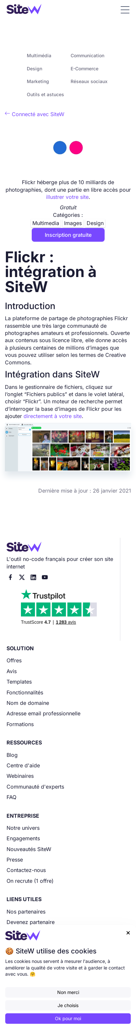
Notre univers (23, 828)
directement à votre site (53, 416)
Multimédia (39, 55)
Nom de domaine (28, 703)
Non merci (68, 992)
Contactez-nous (26, 870)
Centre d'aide (23, 765)
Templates (19, 681)
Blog (12, 755)
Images (73, 223)
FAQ (11, 797)
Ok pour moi (68, 1018)
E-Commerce (84, 68)
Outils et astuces (45, 94)
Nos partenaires (26, 911)
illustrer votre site (67, 197)
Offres (14, 660)
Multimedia (45, 223)
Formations (20, 724)
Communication (87, 55)
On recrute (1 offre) (30, 881)
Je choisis (68, 1005)
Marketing (38, 81)
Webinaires (20, 776)
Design (34, 68)
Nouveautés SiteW (29, 849)
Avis (12, 671)
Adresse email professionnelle (43, 713)
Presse (15, 859)
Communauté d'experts (35, 786)
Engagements (23, 838)
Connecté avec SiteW (34, 114)
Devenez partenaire (31, 922)
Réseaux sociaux (89, 81)
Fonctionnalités (25, 692)
